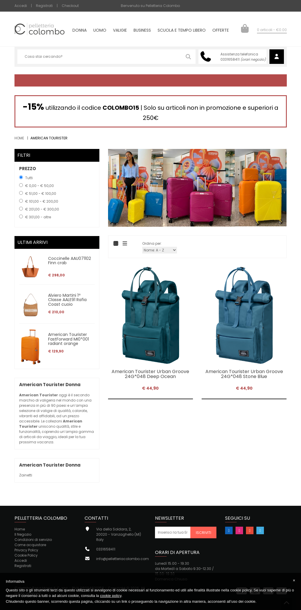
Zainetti (25, 475)
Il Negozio (22, 534)
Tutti (29, 177)
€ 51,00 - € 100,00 (40, 193)
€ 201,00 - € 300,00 (42, 209)
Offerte (220, 30)
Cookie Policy (26, 555)
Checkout (70, 5)
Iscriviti (203, 532)
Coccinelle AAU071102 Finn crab (69, 260)
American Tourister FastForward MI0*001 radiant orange (68, 339)
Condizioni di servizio (33, 539)
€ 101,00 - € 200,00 (41, 201)
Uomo (99, 30)
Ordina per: (152, 243)
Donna (79, 30)
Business (142, 30)
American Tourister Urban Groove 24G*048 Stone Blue (244, 374)
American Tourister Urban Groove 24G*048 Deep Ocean (150, 374)
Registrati (44, 5)
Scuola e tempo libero (182, 30)
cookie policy (110, 595)
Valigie (120, 30)
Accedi (20, 5)
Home (19, 138)
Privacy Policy (26, 550)
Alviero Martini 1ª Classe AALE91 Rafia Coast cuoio (67, 299)
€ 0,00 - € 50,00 (39, 185)
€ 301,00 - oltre (38, 217)
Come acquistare (30, 544)
